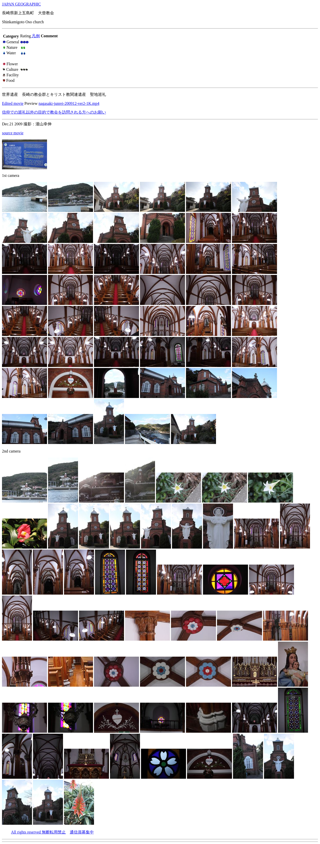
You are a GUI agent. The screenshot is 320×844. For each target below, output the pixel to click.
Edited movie (13, 103)
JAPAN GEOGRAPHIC (21, 4)
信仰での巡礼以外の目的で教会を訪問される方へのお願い (54, 112)
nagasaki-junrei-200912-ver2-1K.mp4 (68, 103)
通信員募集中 (82, 832)
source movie (13, 133)
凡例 (35, 36)
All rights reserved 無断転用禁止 (38, 832)
